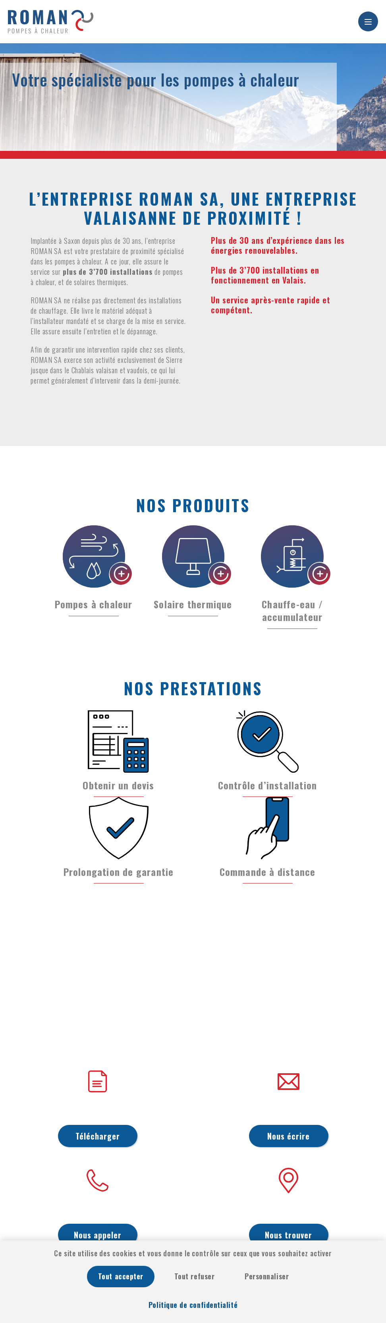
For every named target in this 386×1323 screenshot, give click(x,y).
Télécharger (97, 1136)
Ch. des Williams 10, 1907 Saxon (288, 1210)
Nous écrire (288, 1136)
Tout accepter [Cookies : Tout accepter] (120, 1276)
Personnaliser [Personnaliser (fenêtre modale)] (267, 1276)
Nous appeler (98, 1235)
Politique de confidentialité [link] (193, 1305)
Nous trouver (288, 1235)
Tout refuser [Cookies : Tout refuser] (194, 1276)
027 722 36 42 (98, 1210)
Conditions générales (97, 1111)
